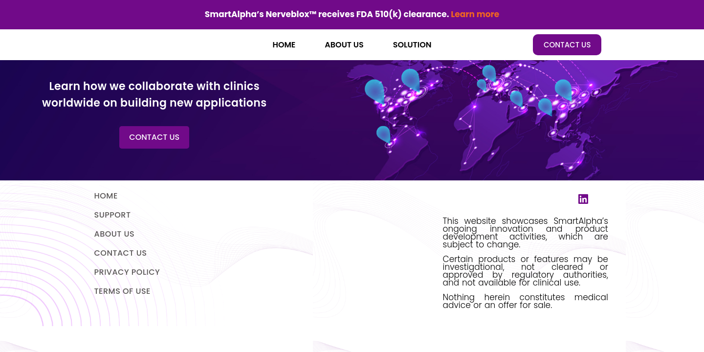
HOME (283, 44)
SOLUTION (412, 44)
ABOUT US (344, 44)
